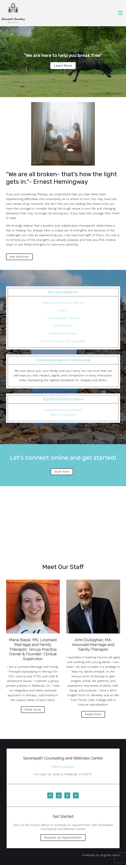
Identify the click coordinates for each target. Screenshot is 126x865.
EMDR (63, 310)
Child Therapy (63, 325)
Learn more (63, 65)
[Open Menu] (120, 13)
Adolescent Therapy (63, 333)
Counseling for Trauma (63, 318)
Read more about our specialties (63, 341)
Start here (61, 471)
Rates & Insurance (63, 414)
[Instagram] (67, 795)
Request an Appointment (63, 837)
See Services (19, 256)
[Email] (50, 795)
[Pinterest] (76, 795)
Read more (33, 709)
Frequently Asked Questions (63, 409)
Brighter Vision (110, 855)
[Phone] (59, 795)
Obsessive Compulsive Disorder (63, 302)
